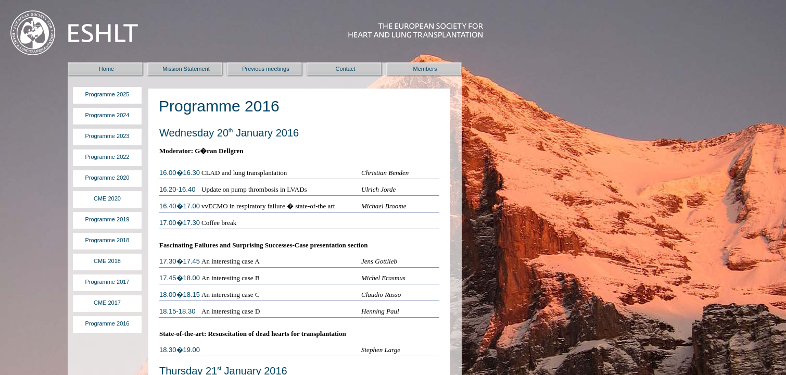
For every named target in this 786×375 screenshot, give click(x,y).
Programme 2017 (107, 282)
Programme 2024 (107, 115)
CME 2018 (107, 261)
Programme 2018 (107, 240)
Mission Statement (185, 69)
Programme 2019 (107, 219)
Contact (346, 69)
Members (425, 69)
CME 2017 (107, 302)
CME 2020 (107, 198)
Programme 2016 (107, 323)
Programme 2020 (107, 177)
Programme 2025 (107, 94)
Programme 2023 (107, 136)
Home (106, 69)
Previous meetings (265, 69)
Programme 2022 (107, 157)
